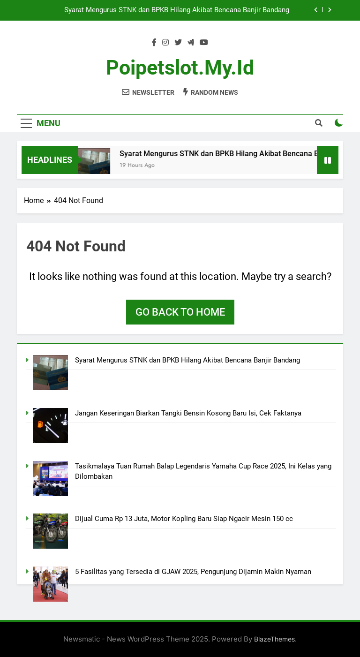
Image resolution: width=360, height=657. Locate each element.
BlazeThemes (274, 639)
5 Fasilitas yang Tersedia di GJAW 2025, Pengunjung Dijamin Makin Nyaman (193, 571)
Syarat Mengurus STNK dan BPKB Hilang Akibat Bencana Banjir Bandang (176, 10)
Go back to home (180, 312)
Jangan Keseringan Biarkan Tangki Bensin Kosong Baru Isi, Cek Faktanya (188, 413)
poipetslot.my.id (180, 67)
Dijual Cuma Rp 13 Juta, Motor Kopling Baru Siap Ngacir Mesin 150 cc (184, 518)
